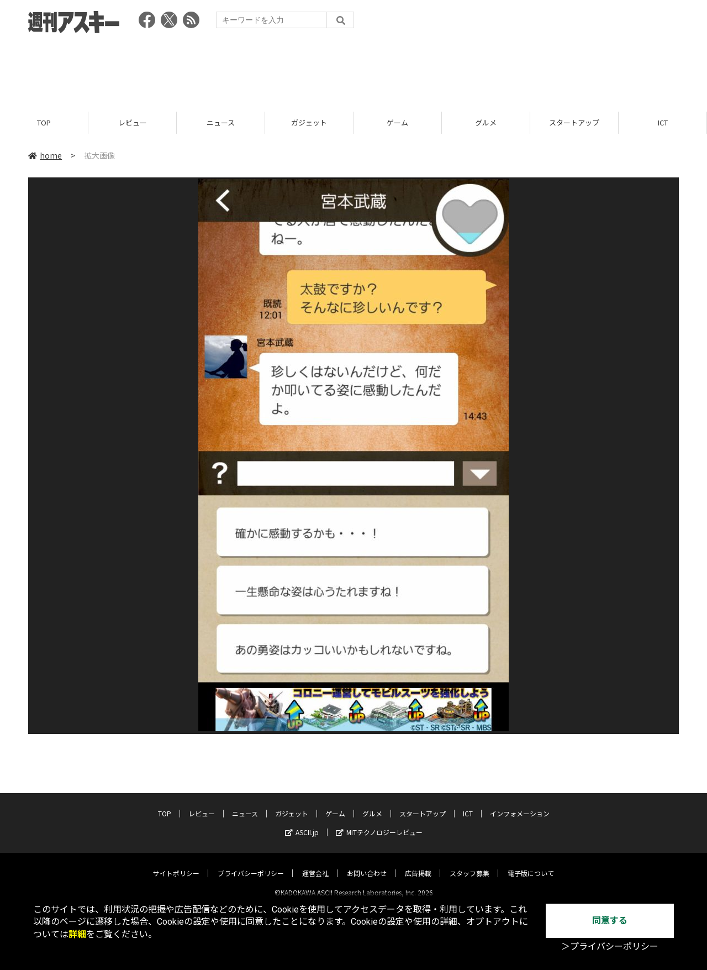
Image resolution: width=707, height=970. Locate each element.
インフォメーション (520, 804)
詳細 (77, 934)
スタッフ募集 (469, 863)
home (45, 155)
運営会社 (315, 863)
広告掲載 (418, 863)
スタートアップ (574, 123)
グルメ (486, 123)
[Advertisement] (353, 69)
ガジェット (309, 123)
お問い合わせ (367, 863)
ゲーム (397, 123)
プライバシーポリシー (251, 863)
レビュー (132, 123)
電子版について (531, 863)
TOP (44, 123)
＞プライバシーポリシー (609, 946)
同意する (609, 920)
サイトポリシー (176, 863)
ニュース (221, 123)
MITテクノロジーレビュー (379, 822)
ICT (663, 123)
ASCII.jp (302, 822)
